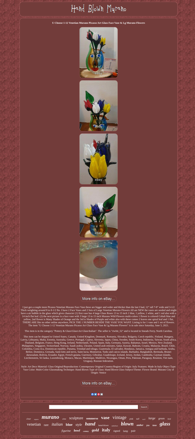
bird (169, 419)
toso (154, 425)
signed (116, 430)
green (161, 418)
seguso (36, 419)
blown (127, 424)
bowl (77, 430)
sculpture (76, 418)
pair (133, 430)
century (86, 431)
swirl (143, 419)
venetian (34, 424)
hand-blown (103, 425)
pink (131, 419)
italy (106, 429)
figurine (66, 430)
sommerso (92, 418)
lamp (125, 431)
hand (90, 424)
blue (69, 425)
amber (140, 425)
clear (28, 419)
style (79, 425)
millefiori (115, 426)
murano (50, 417)
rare (46, 425)
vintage (119, 417)
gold (95, 430)
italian (57, 424)
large (151, 418)
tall (137, 419)
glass (165, 424)
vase (105, 417)
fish (147, 425)
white (64, 419)
